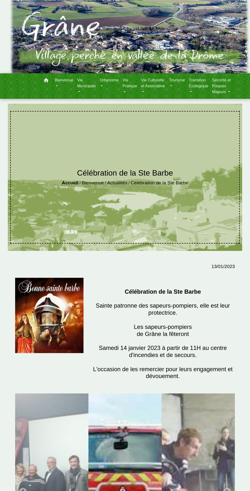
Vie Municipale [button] (86, 83)
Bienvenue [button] (64, 80)
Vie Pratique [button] (130, 83)
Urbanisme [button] (109, 80)
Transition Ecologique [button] (198, 83)
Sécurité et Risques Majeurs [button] (221, 86)
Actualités (117, 182)
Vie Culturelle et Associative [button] (153, 83)
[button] (46, 81)
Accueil (70, 182)
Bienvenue (93, 182)
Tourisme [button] (177, 80)
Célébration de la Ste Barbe (159, 182)
